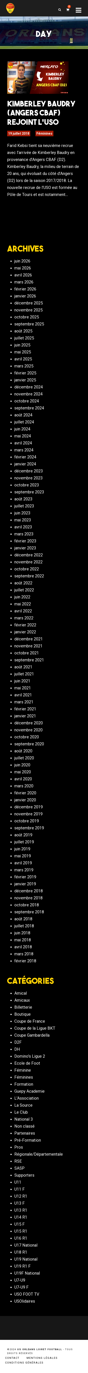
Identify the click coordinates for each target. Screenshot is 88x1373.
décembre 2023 (28, 471)
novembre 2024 (28, 394)
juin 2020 (22, 764)
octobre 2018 (26, 904)
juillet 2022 (24, 589)
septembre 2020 (29, 743)
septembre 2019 (29, 827)
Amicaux (22, 1000)
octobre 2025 (26, 317)
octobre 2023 (26, 485)
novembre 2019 (28, 813)
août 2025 (23, 331)
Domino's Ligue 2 (29, 1056)
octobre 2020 (26, 736)
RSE (18, 1161)
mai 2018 (22, 939)
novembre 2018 (28, 897)
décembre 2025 (28, 303)
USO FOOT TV (26, 1294)
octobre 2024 (26, 401)
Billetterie (23, 1007)
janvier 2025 (25, 380)
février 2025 (25, 373)
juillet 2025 (24, 338)
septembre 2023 (29, 492)
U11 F (19, 1189)
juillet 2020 (24, 757)
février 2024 (25, 457)
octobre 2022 (26, 568)
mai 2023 (22, 519)
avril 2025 (23, 359)
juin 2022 (22, 596)
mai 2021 (22, 687)
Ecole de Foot (27, 1063)
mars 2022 (23, 617)
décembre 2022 (28, 554)
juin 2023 (22, 513)
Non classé (24, 1126)
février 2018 (25, 960)
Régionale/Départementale (38, 1154)
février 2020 (25, 792)
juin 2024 (22, 429)
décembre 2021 (28, 638)
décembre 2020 (28, 722)
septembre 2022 (29, 575)
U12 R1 (20, 1196)
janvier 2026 (25, 296)
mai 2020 (22, 771)
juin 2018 (22, 932)
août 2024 (23, 415)
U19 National (25, 1259)
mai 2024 (22, 436)
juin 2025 (22, 345)
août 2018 (23, 918)
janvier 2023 (25, 547)
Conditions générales (24, 1362)
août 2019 (23, 834)
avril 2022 (23, 610)
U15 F (19, 1224)
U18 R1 (20, 1252)
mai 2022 (22, 603)
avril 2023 (23, 526)
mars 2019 (23, 869)
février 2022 (25, 624)
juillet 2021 (24, 673)
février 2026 (25, 289)
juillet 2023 (24, 506)
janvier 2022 (25, 631)
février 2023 (25, 540)
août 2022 (23, 582)
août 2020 (23, 750)
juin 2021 (22, 680)
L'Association (26, 1098)
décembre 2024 (28, 387)
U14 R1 (20, 1217)
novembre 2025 (28, 310)
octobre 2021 (26, 652)
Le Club (21, 1112)
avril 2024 (23, 443)
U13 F (19, 1203)
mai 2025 (22, 352)
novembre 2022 (28, 561)
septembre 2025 (29, 324)
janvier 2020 (25, 799)
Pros (18, 1147)
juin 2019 (22, 848)
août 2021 (23, 666)
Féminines (44, 133)
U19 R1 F (22, 1266)
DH (17, 1049)
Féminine (22, 1070)
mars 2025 (23, 366)
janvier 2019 (25, 883)
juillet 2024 (24, 422)
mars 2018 (23, 953)
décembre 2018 (28, 890)
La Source (23, 1105)
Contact (12, 1357)
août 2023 (23, 499)
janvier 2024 (25, 464)
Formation (23, 1084)
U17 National (25, 1245)
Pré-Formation (27, 1140)
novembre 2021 (28, 645)
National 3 (23, 1119)
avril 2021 (23, 694)
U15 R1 (20, 1231)
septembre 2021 (29, 659)
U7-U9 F (21, 1287)
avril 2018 (23, 946)
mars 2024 (23, 450)
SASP (19, 1168)
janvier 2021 (25, 715)
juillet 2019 (24, 841)
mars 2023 (23, 533)
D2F (18, 1042)
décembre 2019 (28, 806)
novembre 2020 (28, 729)
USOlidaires (24, 1301)
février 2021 (25, 708)
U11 (17, 1182)
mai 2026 (22, 268)
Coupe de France (29, 1021)
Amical (20, 993)
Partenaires (24, 1133)
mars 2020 (23, 785)
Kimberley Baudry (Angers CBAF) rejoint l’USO (41, 113)
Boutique (22, 1014)
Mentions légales (42, 1357)
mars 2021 (23, 701)
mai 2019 (22, 855)
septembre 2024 (29, 408)
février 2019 (25, 876)
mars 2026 (23, 282)
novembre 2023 (28, 478)
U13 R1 (20, 1210)
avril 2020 (23, 778)
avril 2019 (23, 862)
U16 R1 (20, 1238)
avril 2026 (23, 275)
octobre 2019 (26, 820)
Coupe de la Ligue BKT (34, 1028)
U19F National (27, 1273)
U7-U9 (19, 1280)
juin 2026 (22, 261)
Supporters (24, 1175)
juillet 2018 (24, 925)
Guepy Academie (29, 1091)
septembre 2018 (29, 911)
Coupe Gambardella (32, 1035)
